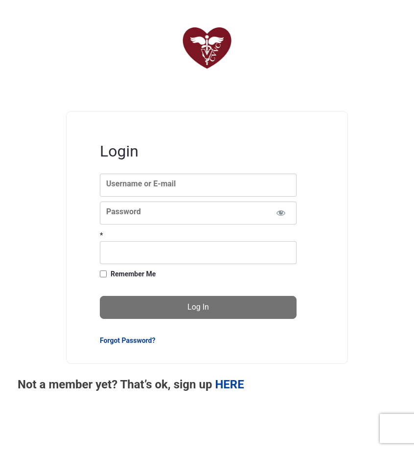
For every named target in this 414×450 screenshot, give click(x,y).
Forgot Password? (127, 340)
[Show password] (281, 213)
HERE (229, 384)
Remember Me (133, 274)
